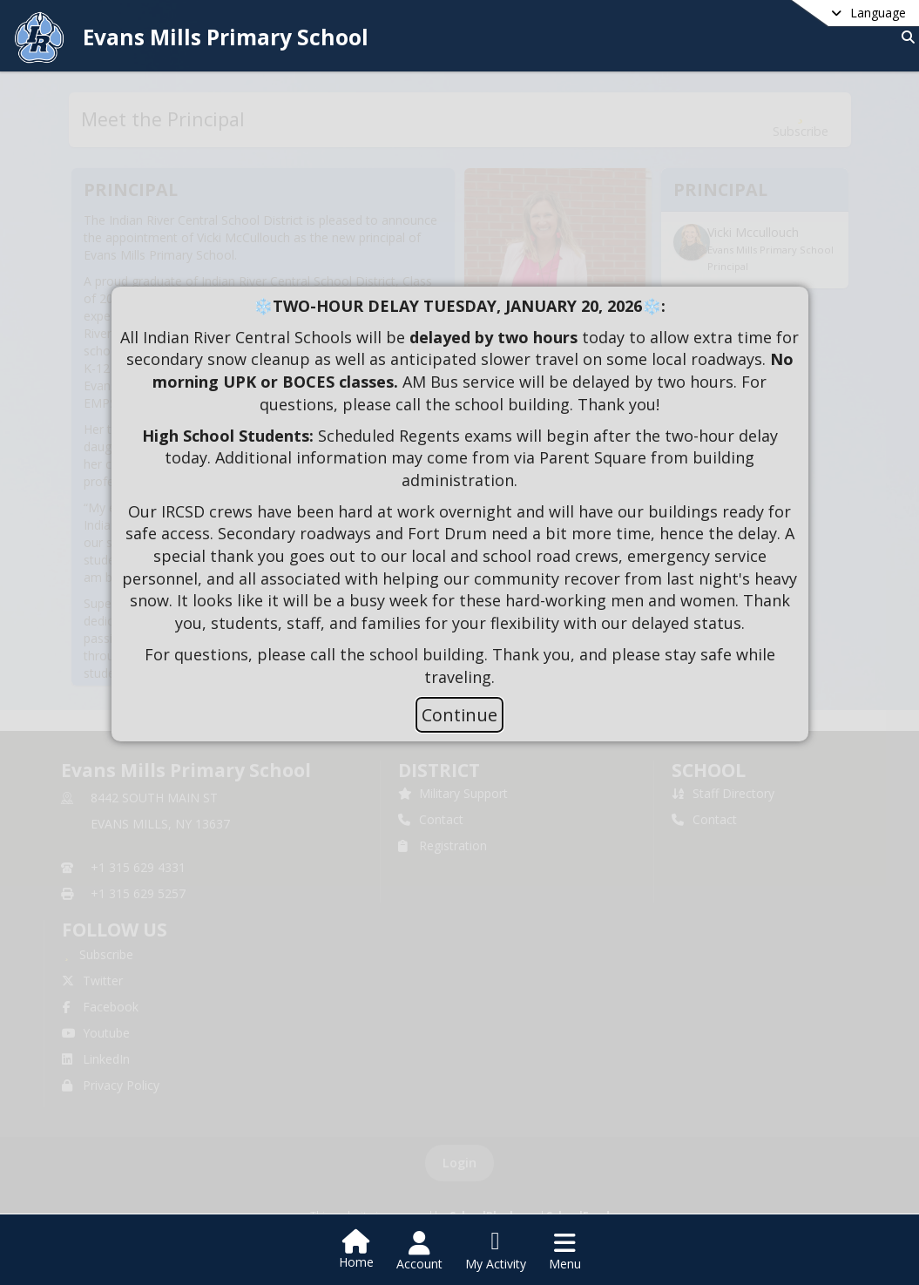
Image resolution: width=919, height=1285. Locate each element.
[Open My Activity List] (495, 1251)
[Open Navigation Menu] (565, 1251)
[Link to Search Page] (905, 37)
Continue (459, 715)
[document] (460, 491)
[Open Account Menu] (419, 1251)
